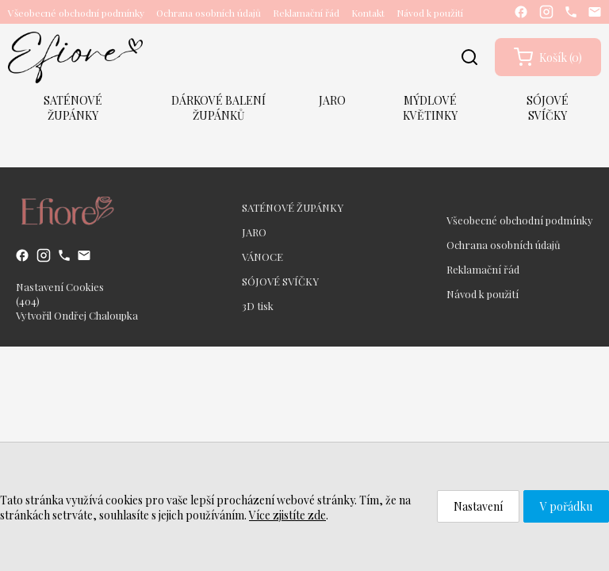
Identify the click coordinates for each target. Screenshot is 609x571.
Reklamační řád (306, 12)
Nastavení (478, 506)
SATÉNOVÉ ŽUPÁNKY (73, 108)
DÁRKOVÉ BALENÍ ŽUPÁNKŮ (218, 108)
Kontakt (368, 12)
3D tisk (258, 305)
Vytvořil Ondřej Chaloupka (77, 315)
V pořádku (566, 506)
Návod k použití (429, 12)
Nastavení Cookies (60, 286)
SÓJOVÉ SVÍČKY (548, 108)
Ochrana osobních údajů (208, 12)
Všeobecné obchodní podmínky (76, 12)
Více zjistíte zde (287, 515)
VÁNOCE (262, 256)
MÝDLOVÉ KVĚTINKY (430, 108)
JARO (332, 100)
